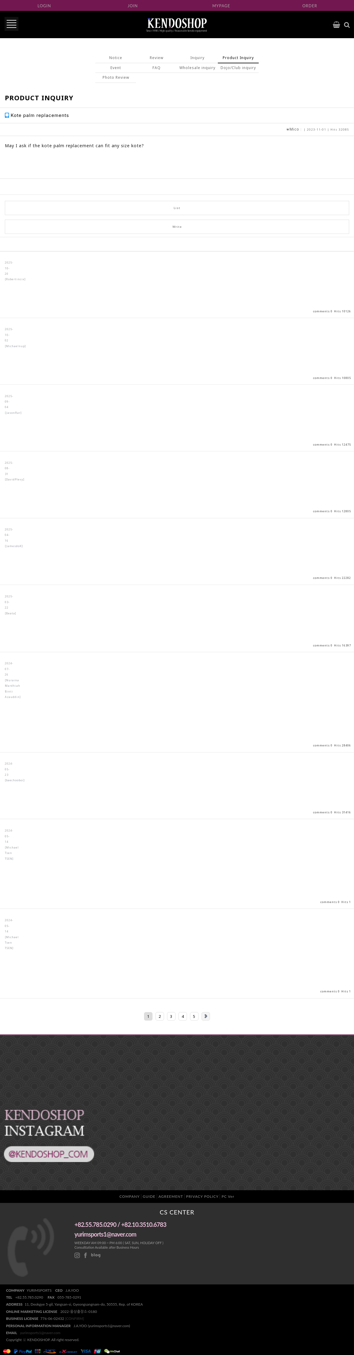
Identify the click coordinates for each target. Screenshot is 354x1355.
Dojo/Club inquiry (238, 67)
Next (206, 1016)
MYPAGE (221, 5)
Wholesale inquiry (197, 67)
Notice (115, 57)
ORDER (309, 5)
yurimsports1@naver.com (40, 1332)
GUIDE (149, 1196)
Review (156, 57)
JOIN (133, 5)
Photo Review (116, 77)
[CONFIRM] (74, 1318)
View (177, 284)
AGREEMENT (171, 1196)
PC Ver (227, 1196)
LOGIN (44, 5)
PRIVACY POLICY (202, 1196)
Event (115, 67)
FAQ (156, 67)
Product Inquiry (238, 57)
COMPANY (130, 1196)
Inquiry (197, 57)
